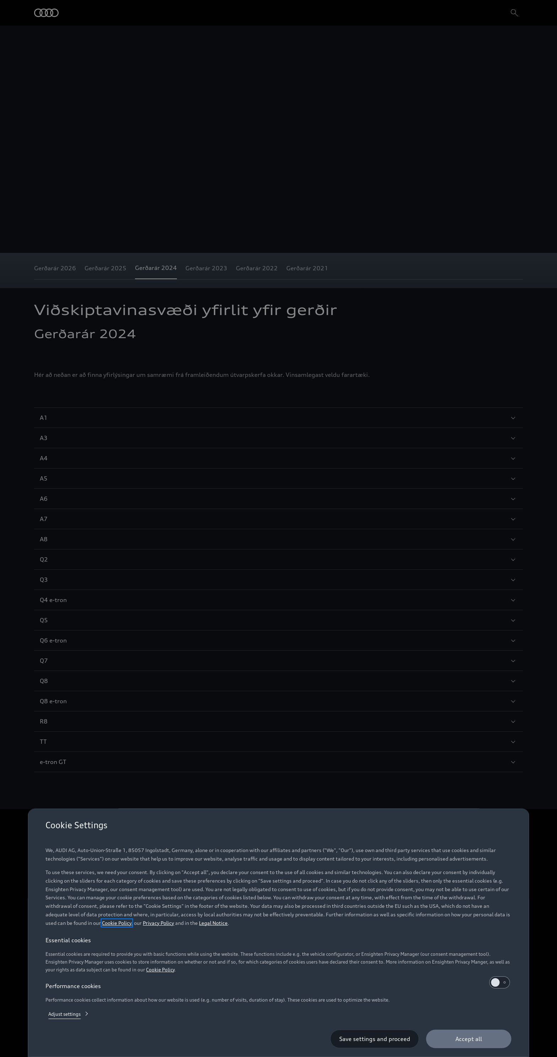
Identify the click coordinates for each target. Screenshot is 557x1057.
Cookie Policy (116, 923)
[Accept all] (469, 1039)
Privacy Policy (158, 923)
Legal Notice (213, 923)
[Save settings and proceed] (374, 1039)
